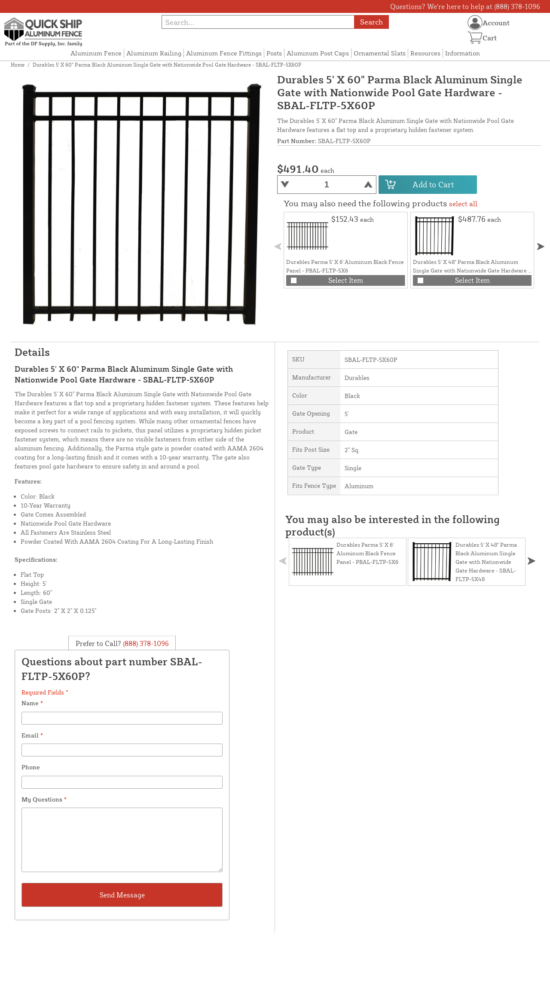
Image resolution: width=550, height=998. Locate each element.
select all (463, 203)
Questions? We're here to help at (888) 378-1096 (465, 6)
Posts (274, 53)
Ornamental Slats (380, 53)
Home (17, 64)
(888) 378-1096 (145, 643)
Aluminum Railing (153, 53)
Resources (425, 53)
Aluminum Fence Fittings (224, 53)
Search (371, 21)
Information (462, 53)
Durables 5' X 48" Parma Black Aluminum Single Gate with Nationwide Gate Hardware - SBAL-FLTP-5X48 (471, 270)
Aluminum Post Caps (318, 53)
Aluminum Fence (96, 53)
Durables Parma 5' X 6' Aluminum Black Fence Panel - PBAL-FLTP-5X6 (367, 553)
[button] (541, 246)
